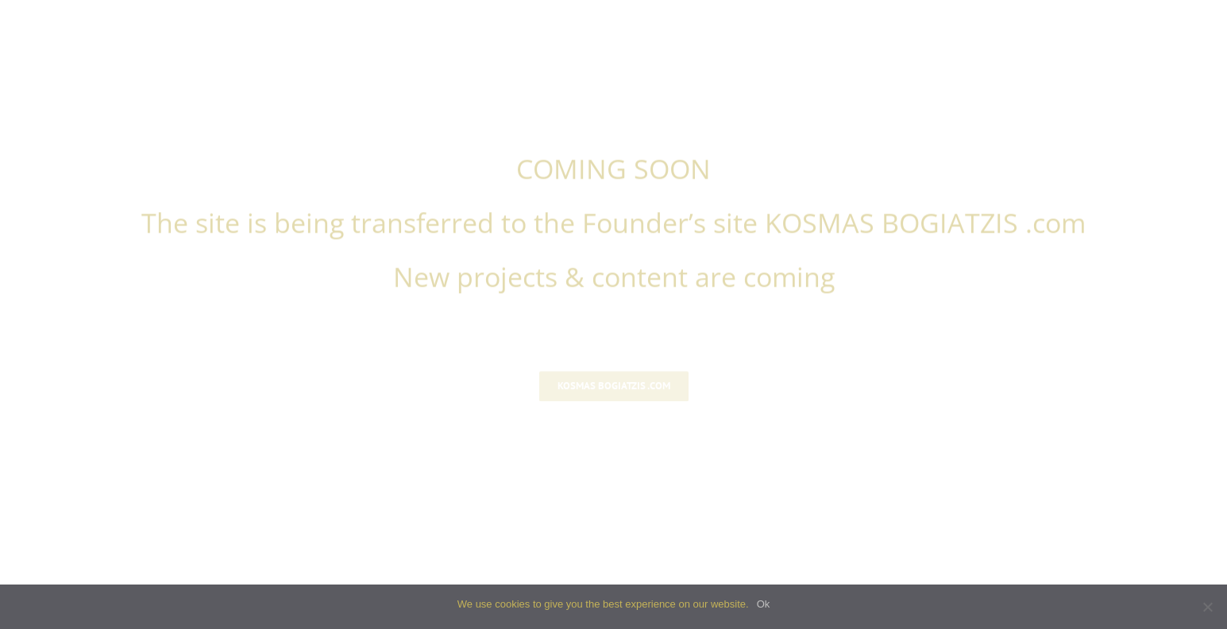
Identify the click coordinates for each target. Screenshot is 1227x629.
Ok (763, 604)
